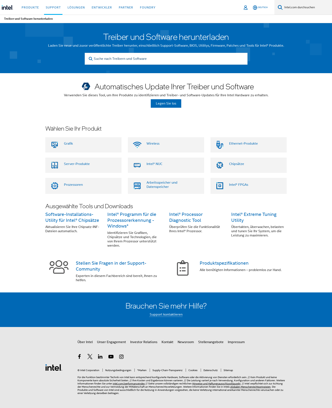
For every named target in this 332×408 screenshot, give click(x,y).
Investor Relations (143, 342)
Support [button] (53, 7)
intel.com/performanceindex (129, 383)
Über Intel (85, 342)
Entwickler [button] (102, 7)
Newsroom (186, 342)
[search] (91, 59)
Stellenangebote (211, 342)
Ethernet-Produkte (243, 143)
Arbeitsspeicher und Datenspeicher (162, 184)
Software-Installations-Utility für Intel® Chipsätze (72, 217)
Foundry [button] (148, 7)
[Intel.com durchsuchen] (307, 7)
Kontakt (167, 342)
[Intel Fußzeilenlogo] (53, 367)
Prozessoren (73, 185)
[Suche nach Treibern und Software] (166, 59)
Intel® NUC (154, 164)
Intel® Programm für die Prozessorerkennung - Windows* (131, 220)
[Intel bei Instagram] (121, 357)
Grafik (68, 143)
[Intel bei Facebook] (79, 357)
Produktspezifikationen (224, 263)
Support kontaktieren (166, 314)
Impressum (236, 342)
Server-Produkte (77, 164)
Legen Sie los (166, 103)
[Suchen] (280, 7)
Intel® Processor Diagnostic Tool (186, 217)
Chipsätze (236, 164)
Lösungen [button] (76, 7)
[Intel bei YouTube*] (111, 357)
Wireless (153, 143)
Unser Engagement (111, 342)
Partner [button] (126, 7)
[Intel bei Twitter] (90, 357)
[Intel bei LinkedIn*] (100, 357)
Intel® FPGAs (238, 185)
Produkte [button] (30, 7)
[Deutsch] (260, 7)
